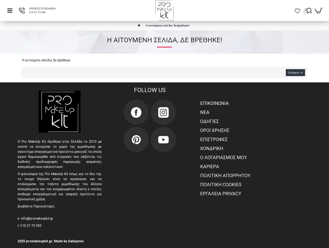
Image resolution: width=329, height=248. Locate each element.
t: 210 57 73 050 (30, 226)
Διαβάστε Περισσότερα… (37, 206)
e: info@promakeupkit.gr (35, 218)
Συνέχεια (293, 72)
